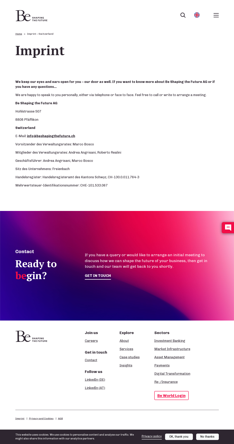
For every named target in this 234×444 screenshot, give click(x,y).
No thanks (207, 436)
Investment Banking (169, 341)
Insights (126, 365)
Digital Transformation (172, 374)
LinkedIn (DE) (95, 380)
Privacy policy (152, 436)
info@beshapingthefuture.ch (51, 136)
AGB (60, 418)
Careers (91, 341)
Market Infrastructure (172, 349)
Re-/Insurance (166, 382)
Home (18, 33)
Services (126, 349)
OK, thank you (178, 436)
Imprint (19, 418)
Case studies (130, 357)
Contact (91, 360)
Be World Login (171, 395)
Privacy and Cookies (41, 418)
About (124, 341)
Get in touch (98, 275)
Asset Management (169, 357)
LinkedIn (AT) (95, 388)
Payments (162, 365)
